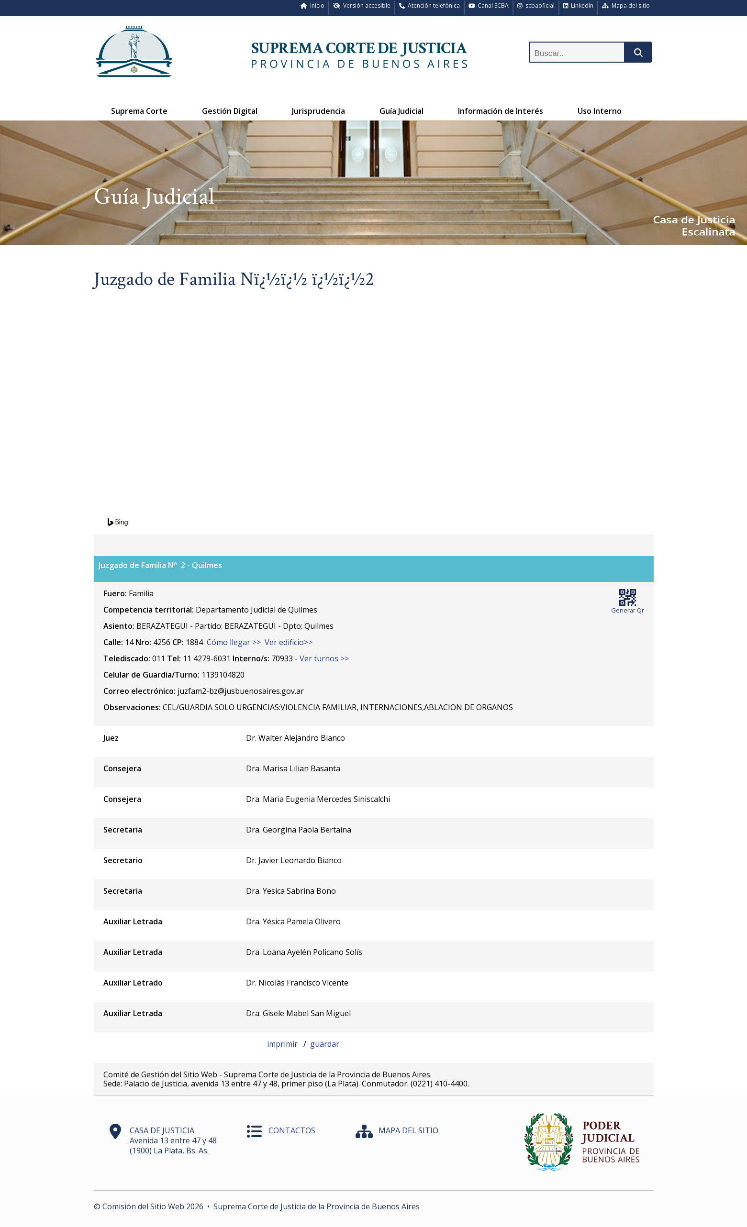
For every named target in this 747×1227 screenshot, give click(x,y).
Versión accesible (361, 5)
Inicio (312, 5)
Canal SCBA (488, 5)
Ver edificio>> (288, 642)
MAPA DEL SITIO (408, 1130)
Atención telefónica (429, 5)
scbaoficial (536, 5)
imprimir (283, 1044)
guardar (324, 1044)
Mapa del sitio (626, 5)
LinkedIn (578, 5)
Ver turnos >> (324, 658)
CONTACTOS (291, 1130)
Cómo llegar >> (234, 642)
